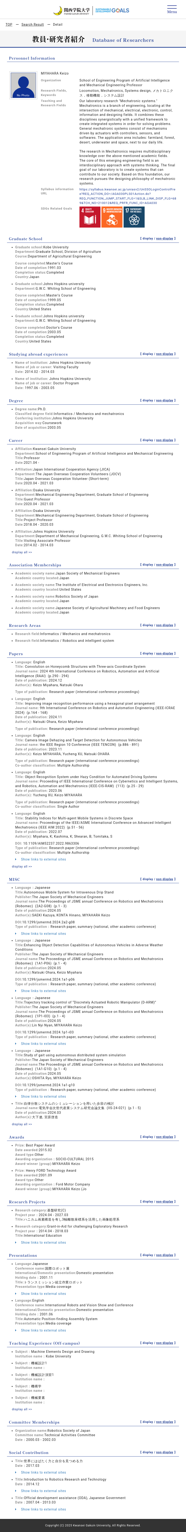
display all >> (22, 552)
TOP (9, 24)
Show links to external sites (40, 859)
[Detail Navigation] (172, 10)
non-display (164, 238)
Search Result (32, 24)
